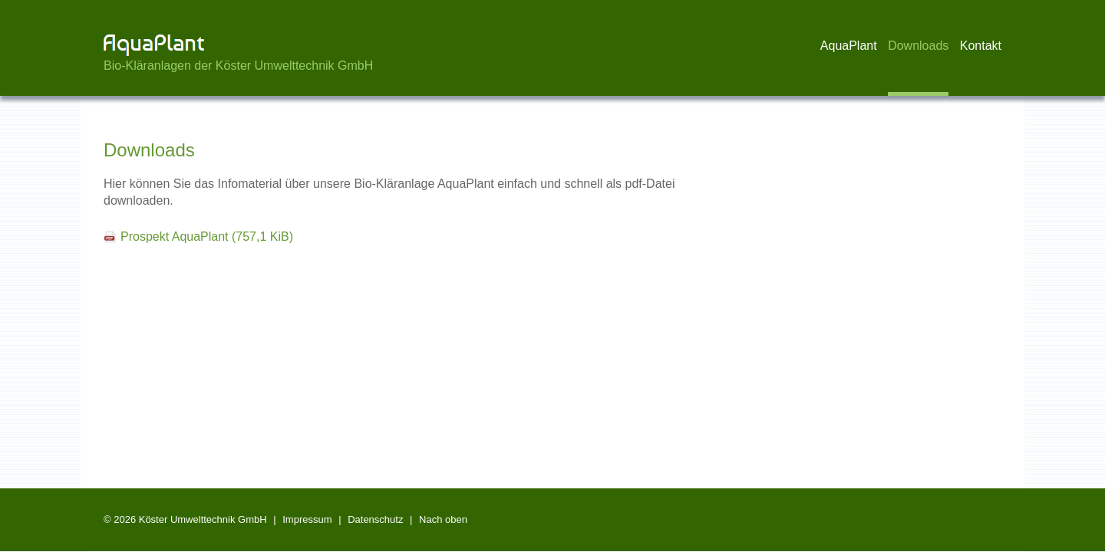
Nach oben (443, 519)
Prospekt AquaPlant (206, 236)
